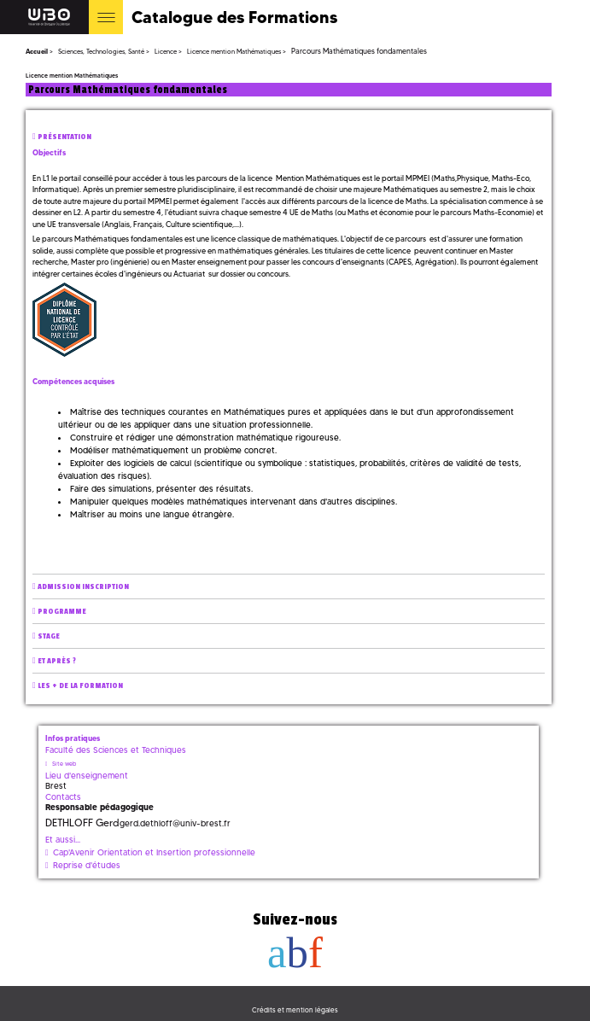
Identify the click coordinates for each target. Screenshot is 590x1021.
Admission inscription (83, 587)
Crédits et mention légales (295, 1010)
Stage (49, 636)
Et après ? (57, 661)
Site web (64, 763)
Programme (62, 611)
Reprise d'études (86, 865)
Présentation (64, 137)
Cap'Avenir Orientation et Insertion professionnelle (154, 852)
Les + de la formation (80, 686)
